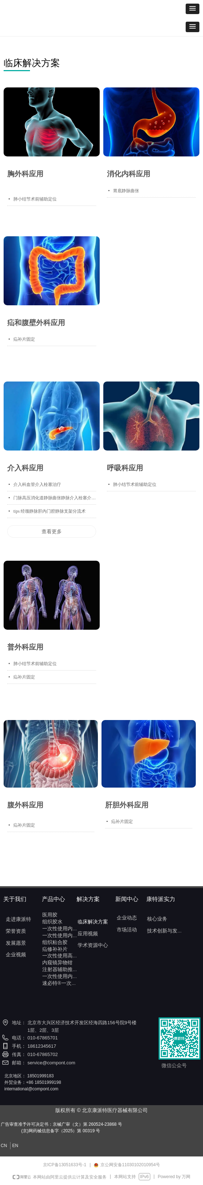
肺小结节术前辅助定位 (35, 199)
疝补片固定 (24, 339)
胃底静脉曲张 (126, 190)
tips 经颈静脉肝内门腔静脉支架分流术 (49, 511)
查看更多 (52, 531)
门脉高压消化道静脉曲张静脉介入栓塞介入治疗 (54, 497)
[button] (192, 9)
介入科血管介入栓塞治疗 (37, 484)
